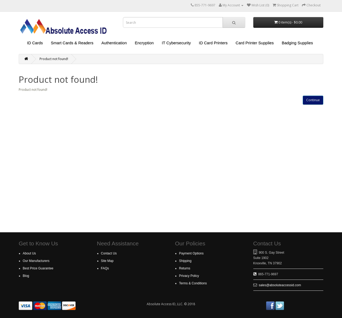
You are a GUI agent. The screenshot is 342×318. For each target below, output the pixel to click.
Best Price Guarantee (38, 268)
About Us (29, 253)
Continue (313, 100)
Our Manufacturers (36, 261)
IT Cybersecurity (176, 43)
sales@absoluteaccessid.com (280, 285)
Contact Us (109, 253)
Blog (26, 276)
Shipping (185, 261)
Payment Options (191, 253)
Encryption (144, 43)
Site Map (107, 261)
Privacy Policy (189, 276)
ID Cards (35, 43)
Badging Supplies (297, 43)
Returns (184, 268)
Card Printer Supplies (255, 43)
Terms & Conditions (193, 283)
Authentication (114, 43)
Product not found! (54, 59)
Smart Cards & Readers (72, 43)
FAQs (105, 268)
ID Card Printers (213, 43)
